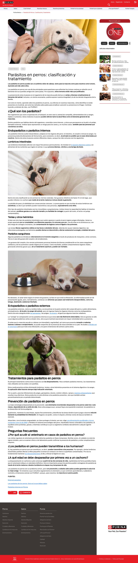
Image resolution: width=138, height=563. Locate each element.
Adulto (104, 43)
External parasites (14, 480)
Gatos (15, 8)
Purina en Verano (45, 523)
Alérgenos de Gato (45, 520)
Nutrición (5, 523)
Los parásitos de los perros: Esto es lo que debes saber (27, 483)
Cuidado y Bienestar (8, 526)
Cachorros (5, 513)
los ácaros (53, 313)
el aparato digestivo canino (80, 145)
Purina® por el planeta (96, 8)
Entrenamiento (7, 533)
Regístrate (119, 2)
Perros (5, 8)
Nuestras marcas (42, 8)
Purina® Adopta (129, 8)
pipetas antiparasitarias (83, 393)
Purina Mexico (17, 12)
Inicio (112, 2)
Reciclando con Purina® (47, 529)
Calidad (42, 539)
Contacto (127, 2)
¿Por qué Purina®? (114, 8)
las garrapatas (35, 313)
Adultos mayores (122, 43)
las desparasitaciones (32, 454)
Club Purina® (27, 8)
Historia (42, 542)
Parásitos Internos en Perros (18, 487)
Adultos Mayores (26, 520)
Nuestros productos (58, 8)
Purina (42, 509)
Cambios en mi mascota (9, 529)
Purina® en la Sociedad (47, 516)
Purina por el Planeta (46, 526)
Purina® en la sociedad (77, 8)
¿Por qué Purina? (45, 533)
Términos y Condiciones (105, 558)
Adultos (4, 516)
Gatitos (112, 43)
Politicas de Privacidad (118, 558)
